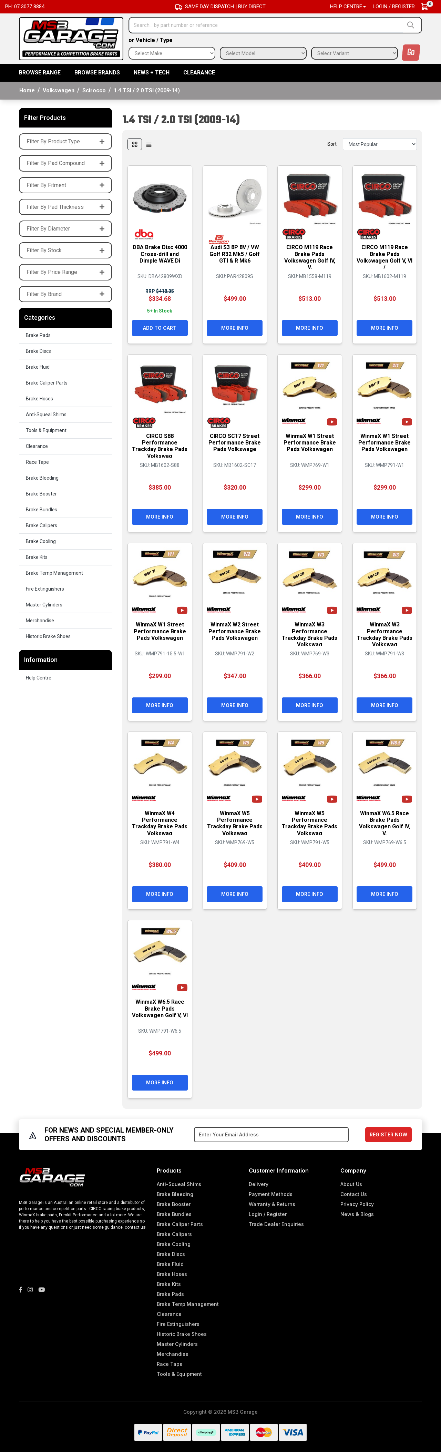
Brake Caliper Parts (47, 383)
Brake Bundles (41, 509)
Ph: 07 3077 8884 (24, 6)
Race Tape (37, 462)
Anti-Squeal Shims (46, 414)
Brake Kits (37, 557)
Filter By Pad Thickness (65, 207)
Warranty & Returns (272, 1204)
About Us (351, 1184)
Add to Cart (159, 328)
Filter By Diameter (65, 228)
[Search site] (412, 25)
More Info (234, 328)
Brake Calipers (41, 525)
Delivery (258, 1184)
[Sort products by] (380, 144)
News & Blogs (357, 1214)
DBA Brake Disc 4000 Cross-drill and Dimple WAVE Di (160, 254)
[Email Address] (271, 1134)
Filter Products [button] (45, 117)
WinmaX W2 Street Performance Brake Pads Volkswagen (234, 631)
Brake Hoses (39, 398)
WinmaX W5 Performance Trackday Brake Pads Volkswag (235, 823)
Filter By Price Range (65, 272)
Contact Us (353, 1194)
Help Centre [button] (346, 6)
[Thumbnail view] (134, 144)
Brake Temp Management (54, 573)
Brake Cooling (41, 541)
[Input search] (266, 25)
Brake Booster (41, 494)
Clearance (199, 72)
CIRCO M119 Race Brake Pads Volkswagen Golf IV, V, (309, 257)
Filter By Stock (65, 250)
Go (411, 52)
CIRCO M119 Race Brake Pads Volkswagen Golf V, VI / (384, 257)
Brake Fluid (38, 367)
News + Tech (152, 72)
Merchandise (40, 620)
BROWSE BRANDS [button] (97, 72)
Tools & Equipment (46, 430)
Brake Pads (38, 335)
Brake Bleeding (42, 478)
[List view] (149, 144)
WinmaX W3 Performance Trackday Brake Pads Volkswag (309, 634)
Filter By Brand (65, 294)
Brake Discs (38, 351)
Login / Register (394, 6)
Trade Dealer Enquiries (276, 1224)
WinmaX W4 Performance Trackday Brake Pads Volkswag (159, 823)
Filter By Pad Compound (65, 163)
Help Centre (38, 678)
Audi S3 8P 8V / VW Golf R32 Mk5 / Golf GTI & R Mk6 (234, 254)
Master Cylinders (44, 604)
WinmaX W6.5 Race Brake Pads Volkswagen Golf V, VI (160, 1012)
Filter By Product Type (65, 141)
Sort (332, 144)
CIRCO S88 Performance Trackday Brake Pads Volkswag (159, 445)
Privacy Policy (357, 1204)
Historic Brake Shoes (48, 636)
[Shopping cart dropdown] (428, 6)
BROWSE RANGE (40, 72)
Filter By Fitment (65, 185)
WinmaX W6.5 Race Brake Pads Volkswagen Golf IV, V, (384, 823)
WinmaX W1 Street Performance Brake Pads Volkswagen (310, 442)
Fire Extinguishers (45, 589)
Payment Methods (271, 1194)
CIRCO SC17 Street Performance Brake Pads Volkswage (234, 442)
